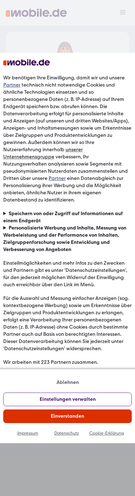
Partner (12, 85)
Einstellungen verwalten (68, 399)
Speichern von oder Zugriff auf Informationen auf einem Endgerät (63, 217)
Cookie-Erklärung (106, 433)
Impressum (27, 433)
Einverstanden (67, 416)
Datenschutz (66, 433)
